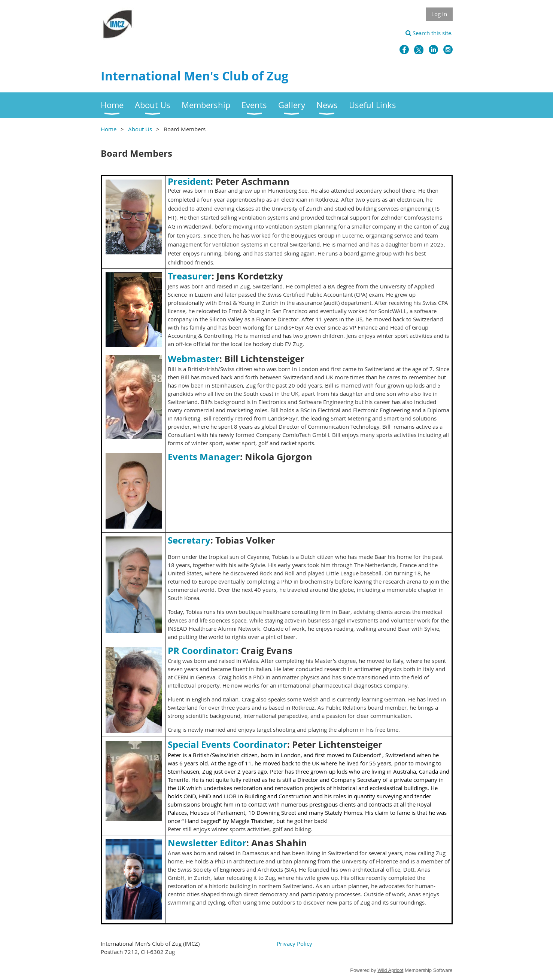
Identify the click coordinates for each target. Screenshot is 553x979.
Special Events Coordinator (227, 744)
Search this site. (429, 33)
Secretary (189, 540)
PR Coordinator (202, 650)
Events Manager (204, 456)
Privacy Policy (294, 943)
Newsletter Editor (207, 842)
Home (108, 129)
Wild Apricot (390, 970)
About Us (140, 129)
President (189, 181)
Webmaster (193, 358)
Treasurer (190, 276)
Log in (439, 14)
